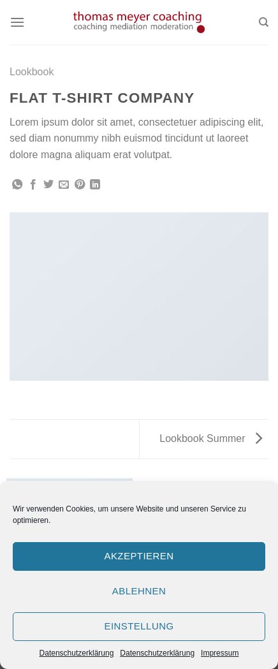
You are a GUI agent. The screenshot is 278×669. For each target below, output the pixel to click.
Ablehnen (139, 590)
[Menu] (17, 22)
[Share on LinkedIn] (95, 185)
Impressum (219, 653)
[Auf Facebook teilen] (33, 185)
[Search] (263, 22)
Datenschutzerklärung (77, 653)
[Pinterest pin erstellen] (80, 185)
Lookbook (32, 71)
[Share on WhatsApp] (17, 185)
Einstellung (138, 626)
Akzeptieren (138, 555)
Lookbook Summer (210, 438)
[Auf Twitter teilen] (48, 185)
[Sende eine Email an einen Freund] (64, 185)
